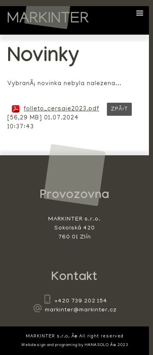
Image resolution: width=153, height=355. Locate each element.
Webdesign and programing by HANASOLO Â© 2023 (74, 345)
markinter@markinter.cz (81, 310)
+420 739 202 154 (81, 301)
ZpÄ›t (119, 109)
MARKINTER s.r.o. (48, 17)
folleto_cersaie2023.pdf (61, 109)
